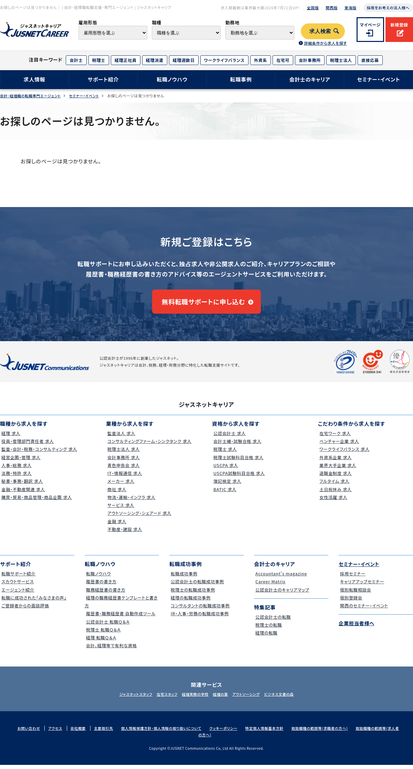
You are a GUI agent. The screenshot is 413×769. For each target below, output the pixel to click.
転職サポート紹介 (18, 577)
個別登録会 (350, 601)
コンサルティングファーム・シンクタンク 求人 (150, 445)
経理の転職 (265, 637)
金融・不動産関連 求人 (23, 493)
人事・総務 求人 (16, 469)
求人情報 (34, 79)
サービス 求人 (120, 509)
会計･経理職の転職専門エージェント (31, 96)
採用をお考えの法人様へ (388, 7)
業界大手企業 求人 (337, 469)
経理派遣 (154, 60)
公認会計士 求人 (229, 437)
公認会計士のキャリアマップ (282, 594)
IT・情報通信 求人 (124, 477)
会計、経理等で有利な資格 (112, 650)
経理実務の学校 (193, 698)
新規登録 (399, 25)
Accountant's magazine (281, 577)
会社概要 (81, 732)
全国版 (313, 7)
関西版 (332, 7)
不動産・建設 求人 (124, 533)
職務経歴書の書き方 (106, 594)
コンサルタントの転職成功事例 (200, 609)
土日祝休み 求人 (335, 493)
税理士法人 (341, 60)
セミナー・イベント (378, 79)
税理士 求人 (224, 453)
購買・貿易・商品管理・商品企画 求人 (37, 501)
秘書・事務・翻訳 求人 (22, 485)
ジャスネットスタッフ (126, 698)
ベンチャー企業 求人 (339, 445)
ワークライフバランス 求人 (344, 453)
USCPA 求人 (225, 469)
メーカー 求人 (120, 485)
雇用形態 (87, 22)
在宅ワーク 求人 (334, 437)
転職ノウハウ (172, 79)
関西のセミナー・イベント (364, 609)
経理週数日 (184, 60)
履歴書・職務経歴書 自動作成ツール (122, 618)
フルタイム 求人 (334, 485)
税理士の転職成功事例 (192, 594)
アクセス (58, 732)
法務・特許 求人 (16, 477)
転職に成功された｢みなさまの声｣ (34, 601)
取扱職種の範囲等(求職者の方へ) (332, 732)
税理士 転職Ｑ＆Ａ (103, 633)
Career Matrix (270, 586)
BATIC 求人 (224, 493)
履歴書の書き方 (101, 586)
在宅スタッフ (162, 698)
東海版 (351, 7)
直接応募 (370, 60)
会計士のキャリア (309, 79)
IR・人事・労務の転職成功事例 (200, 618)
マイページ (370, 25)
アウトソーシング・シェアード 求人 (140, 517)
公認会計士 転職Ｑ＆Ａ (108, 625)
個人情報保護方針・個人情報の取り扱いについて (167, 732)
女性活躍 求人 (333, 501)
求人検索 (320, 31)
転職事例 (241, 79)
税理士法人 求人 (123, 453)
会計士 (76, 60)
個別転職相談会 (355, 594)
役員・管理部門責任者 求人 (28, 445)
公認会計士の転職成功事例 (197, 586)
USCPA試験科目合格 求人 (239, 477)
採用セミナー (352, 577)
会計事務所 (310, 60)
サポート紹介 (103, 79)
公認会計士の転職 (273, 621)
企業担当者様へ (358, 627)
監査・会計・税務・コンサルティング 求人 (40, 453)
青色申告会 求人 (123, 469)
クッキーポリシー (232, 732)
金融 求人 (116, 525)
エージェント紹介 (17, 594)
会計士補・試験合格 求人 (237, 445)
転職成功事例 (183, 577)
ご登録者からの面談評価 (25, 609)
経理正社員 (126, 60)
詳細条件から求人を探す (325, 43)
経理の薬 (222, 698)
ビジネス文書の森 (288, 698)
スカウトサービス (17, 586)
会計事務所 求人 (123, 461)
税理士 (98, 60)
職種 (156, 22)
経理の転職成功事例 (190, 601)
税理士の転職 (268, 629)
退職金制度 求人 (335, 477)
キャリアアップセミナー (362, 586)
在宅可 (282, 60)
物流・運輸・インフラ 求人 (131, 501)
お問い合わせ (30, 732)
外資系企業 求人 (335, 461)
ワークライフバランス (224, 60)
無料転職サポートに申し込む (203, 304)
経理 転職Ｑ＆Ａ (101, 641)
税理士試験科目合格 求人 (238, 461)
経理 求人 (10, 437)
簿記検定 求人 (227, 485)
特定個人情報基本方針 (275, 732)
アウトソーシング (251, 698)
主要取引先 (107, 732)
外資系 (260, 60)
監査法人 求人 (121, 437)
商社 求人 (116, 493)
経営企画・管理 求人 (21, 461)
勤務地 (232, 22)
